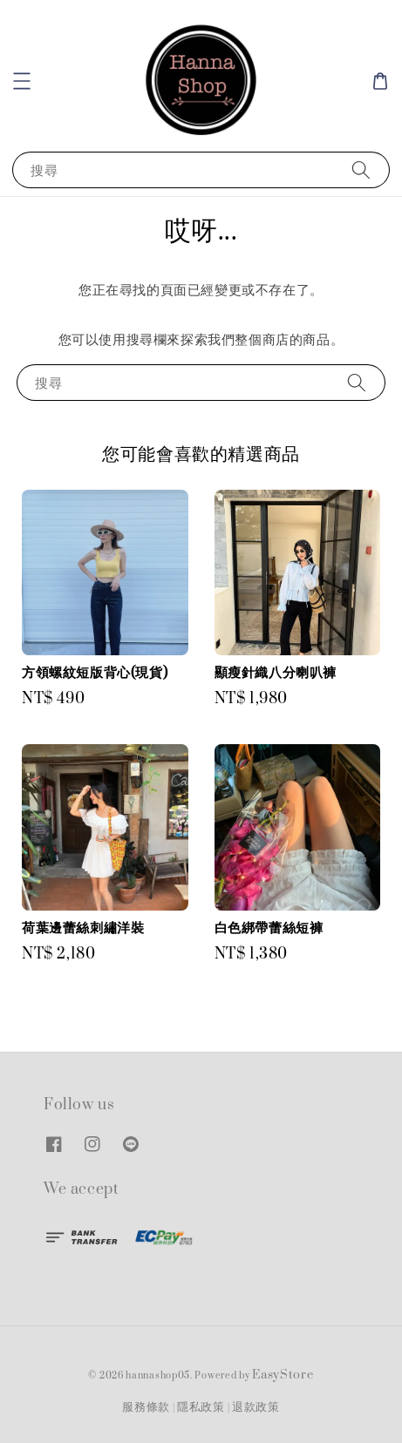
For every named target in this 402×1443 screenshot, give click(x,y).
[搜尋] (361, 169)
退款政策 (256, 1407)
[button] (22, 81)
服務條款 (146, 1407)
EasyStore (282, 1375)
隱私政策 (201, 1407)
